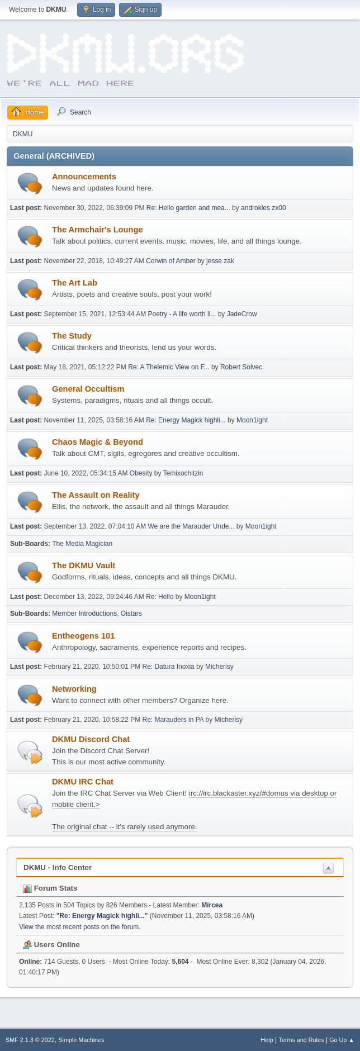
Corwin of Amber (171, 261)
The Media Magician (82, 544)
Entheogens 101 (83, 635)
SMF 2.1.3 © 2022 (30, 1039)
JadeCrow (242, 314)
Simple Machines (81, 1039)
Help (267, 1039)
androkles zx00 (263, 208)
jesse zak (220, 261)
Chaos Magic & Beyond (97, 441)
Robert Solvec (241, 367)
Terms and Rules (301, 1039)
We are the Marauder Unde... (191, 526)
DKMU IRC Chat (82, 781)
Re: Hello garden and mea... (188, 208)
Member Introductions (84, 613)
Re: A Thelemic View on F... (168, 367)
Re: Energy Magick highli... (186, 420)
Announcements (84, 176)
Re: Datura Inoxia (169, 666)
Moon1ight (252, 420)
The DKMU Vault (83, 565)
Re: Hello (159, 597)
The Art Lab (74, 282)
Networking (74, 688)
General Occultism (88, 388)
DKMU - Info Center (57, 867)
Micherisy (219, 666)
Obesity (141, 473)
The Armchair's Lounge (97, 229)
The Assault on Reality (96, 495)
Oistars (131, 613)
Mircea (211, 905)
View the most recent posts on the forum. (80, 927)
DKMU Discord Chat (91, 739)
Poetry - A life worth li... (182, 314)
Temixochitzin (183, 473)
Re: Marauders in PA (172, 720)
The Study (72, 335)
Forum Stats (50, 888)
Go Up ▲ (341, 1039)
